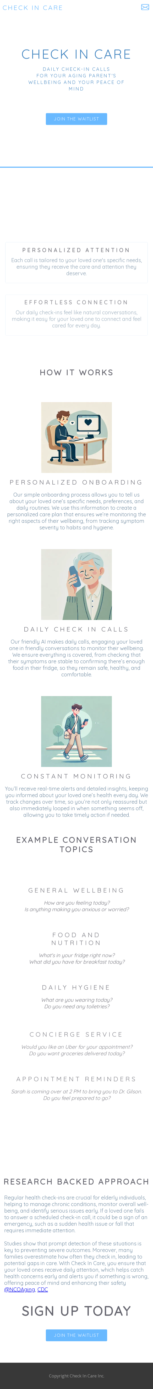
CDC (42, 1289)
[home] (19, 7)
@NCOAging (19, 1289)
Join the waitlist (76, 119)
